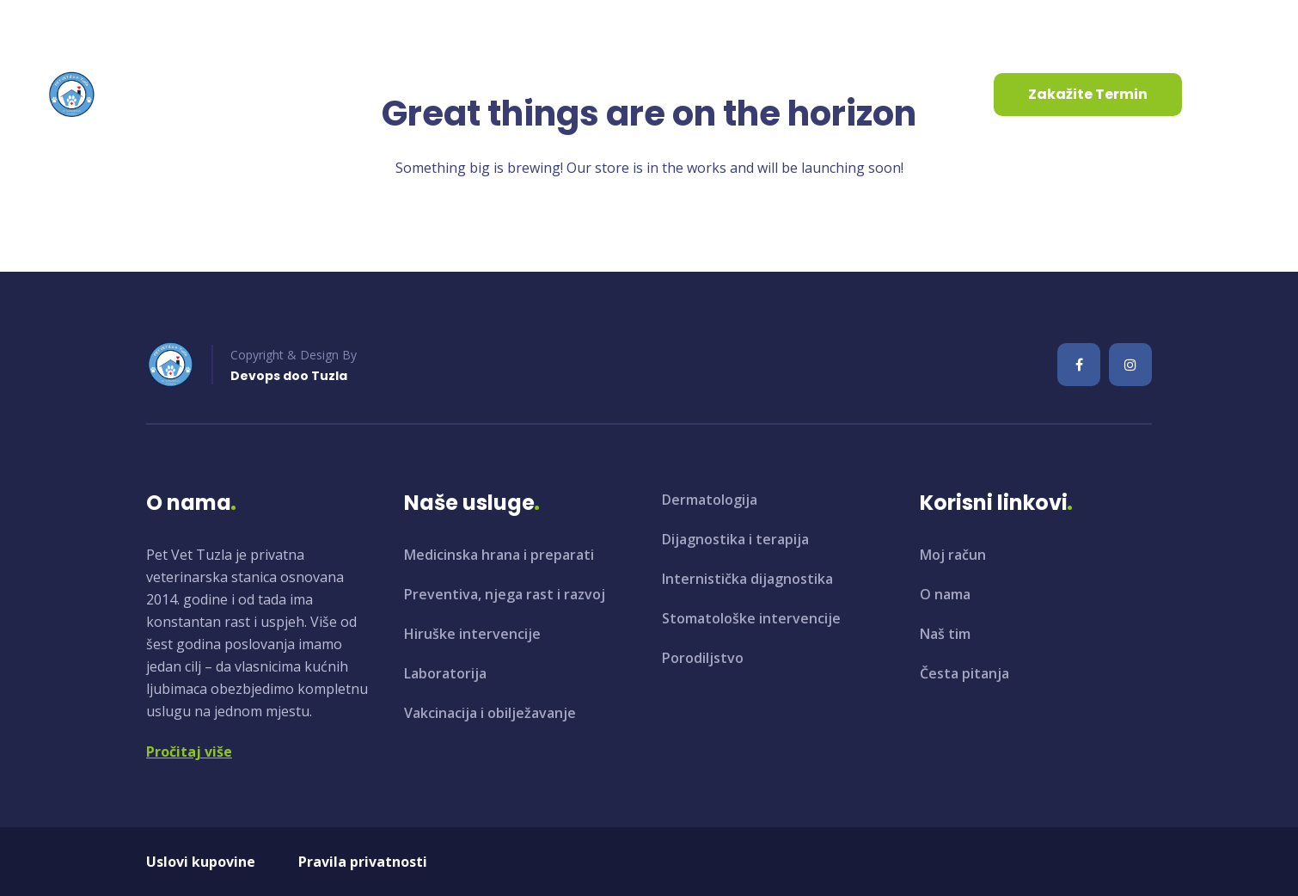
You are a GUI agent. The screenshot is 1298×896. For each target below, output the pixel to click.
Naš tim (945, 633)
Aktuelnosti (508, 94)
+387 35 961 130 (288, 24)
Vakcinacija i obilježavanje (490, 712)
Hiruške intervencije (472, 633)
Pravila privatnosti (362, 861)
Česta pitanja (964, 673)
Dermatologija (709, 499)
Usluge (392, 94)
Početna (195, 94)
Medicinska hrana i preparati (499, 554)
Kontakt (615, 94)
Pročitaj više (189, 751)
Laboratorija (445, 673)
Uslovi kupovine (200, 861)
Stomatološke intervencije (751, 618)
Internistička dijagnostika (747, 578)
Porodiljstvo (703, 657)
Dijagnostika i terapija (735, 539)
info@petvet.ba (118, 24)
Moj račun (953, 554)
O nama (290, 94)
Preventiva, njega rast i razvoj (504, 594)
